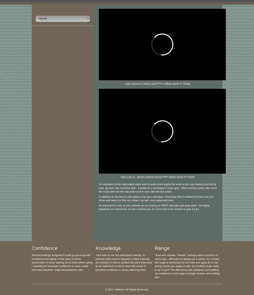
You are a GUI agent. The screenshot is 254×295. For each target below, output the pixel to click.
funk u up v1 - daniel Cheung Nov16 (141, 176)
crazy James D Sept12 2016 (141, 83)
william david (171, 83)
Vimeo (186, 83)
